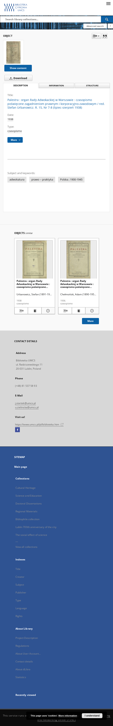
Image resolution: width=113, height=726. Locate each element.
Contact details (24, 661)
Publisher (20, 592)
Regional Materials (26, 511)
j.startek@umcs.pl (25, 403)
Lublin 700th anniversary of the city (35, 527)
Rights (19, 616)
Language (21, 608)
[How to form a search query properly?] (110, 26)
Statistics (20, 677)
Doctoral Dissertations (28, 503)
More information (67, 715)
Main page (20, 467)
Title (18, 569)
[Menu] (108, 3)
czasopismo (14, 131)
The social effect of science (31, 535)
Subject (19, 584)
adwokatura (17, 179)
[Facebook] (17, 430)
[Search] (107, 19)
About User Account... (28, 653)
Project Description (26, 638)
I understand (92, 715)
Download (17, 78)
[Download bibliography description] (21, 310)
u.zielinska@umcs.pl (27, 407)
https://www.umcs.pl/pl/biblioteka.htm (39, 424)
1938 (10, 119)
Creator (20, 577)
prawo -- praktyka (42, 179)
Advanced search (95, 26)
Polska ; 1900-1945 (71, 179)
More (90, 321)
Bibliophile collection (27, 519)
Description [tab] (20, 85)
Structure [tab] (92, 85)
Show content (18, 68)
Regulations (22, 646)
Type (18, 600)
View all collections (26, 547)
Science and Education (28, 495)
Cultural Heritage (25, 488)
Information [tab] (56, 85)
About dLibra (22, 669)
